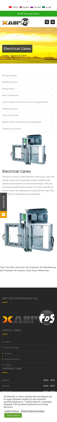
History (8, 341)
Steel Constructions (10, 95)
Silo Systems (19, 270)
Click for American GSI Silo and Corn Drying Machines (25, 102)
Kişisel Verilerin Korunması (33, 411)
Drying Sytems (8, 88)
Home (5, 55)
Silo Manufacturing (48, 267)
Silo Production (6, 270)
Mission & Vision (12, 347)
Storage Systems (9, 75)
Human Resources (12, 359)
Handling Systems (10, 82)
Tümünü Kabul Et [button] (13, 415)
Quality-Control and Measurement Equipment (21, 122)
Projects (8, 353)
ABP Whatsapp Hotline (28, 13)
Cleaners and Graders (11, 128)
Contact (8, 365)
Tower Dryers (32, 270)
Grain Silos (20, 267)
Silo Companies (32, 267)
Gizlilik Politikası (12, 411)
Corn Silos (10, 267)
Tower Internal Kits (10, 115)
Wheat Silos (44, 270)
